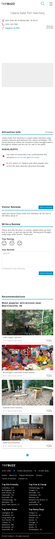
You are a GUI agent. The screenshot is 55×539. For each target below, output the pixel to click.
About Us (13, 475)
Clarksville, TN (8, 495)
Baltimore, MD (8, 525)
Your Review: (8, 250)
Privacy (39, 475)
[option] (27, 75)
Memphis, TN (7, 502)
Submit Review (46, 273)
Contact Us (22, 478)
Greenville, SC (7, 529)
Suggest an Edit (12, 28)
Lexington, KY (7, 513)
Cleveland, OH (7, 515)
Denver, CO (33, 517)
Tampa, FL (33, 490)
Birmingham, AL (8, 490)
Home (4, 475)
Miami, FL (33, 525)
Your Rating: (8, 239)
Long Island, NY (8, 517)
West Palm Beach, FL (11, 504)
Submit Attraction (26, 475)
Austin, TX (33, 527)
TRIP (8, 3)
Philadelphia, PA (35, 529)
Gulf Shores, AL (8, 492)
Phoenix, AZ (34, 497)
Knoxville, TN (7, 497)
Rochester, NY (8, 527)
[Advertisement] (27, 46)
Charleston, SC (35, 515)
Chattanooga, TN (9, 500)
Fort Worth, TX (8, 520)
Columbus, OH (8, 488)
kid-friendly (21, 157)
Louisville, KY (34, 502)
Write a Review (46, 207)
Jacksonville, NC (35, 504)
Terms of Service (9, 478)
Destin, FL (33, 520)
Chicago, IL (33, 522)
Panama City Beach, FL (38, 500)
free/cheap (34, 157)
